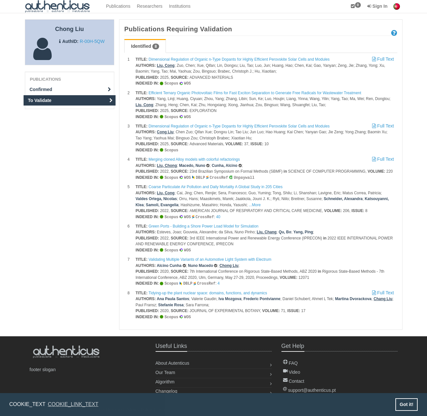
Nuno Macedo (200, 263)
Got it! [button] (406, 404)
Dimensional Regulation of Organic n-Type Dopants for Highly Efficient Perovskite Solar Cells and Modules (239, 59)
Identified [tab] (145, 46)
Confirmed (70, 89)
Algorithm (165, 379)
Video (291, 369)
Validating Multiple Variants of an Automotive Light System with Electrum (209, 257)
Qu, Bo (285, 230)
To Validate (70, 100)
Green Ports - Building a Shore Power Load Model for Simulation (203, 224)
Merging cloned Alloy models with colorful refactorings (194, 158)
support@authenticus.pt (309, 387)
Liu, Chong (167, 164)
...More (255, 203)
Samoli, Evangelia (162, 203)
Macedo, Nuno (192, 164)
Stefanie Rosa (171, 302)
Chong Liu (229, 263)
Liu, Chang (266, 230)
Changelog (167, 388)
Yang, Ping (303, 230)
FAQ (290, 360)
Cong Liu (165, 131)
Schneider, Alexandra (343, 197)
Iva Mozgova (230, 296)
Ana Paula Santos (173, 296)
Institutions (179, 6)
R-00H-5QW (92, 41)
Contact (293, 378)
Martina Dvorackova (353, 296)
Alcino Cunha (169, 263)
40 (218, 215)
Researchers (149, 6)
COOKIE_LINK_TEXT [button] (73, 404)
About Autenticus (172, 360)
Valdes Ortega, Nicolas (156, 197)
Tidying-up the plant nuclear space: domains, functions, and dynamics (207, 291)
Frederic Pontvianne (261, 296)
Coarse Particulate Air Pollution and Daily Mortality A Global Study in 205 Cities (215, 185)
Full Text (382, 59)
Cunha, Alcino (225, 164)
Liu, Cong (166, 65)
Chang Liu (383, 296)
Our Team (165, 369)
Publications (118, 6)
